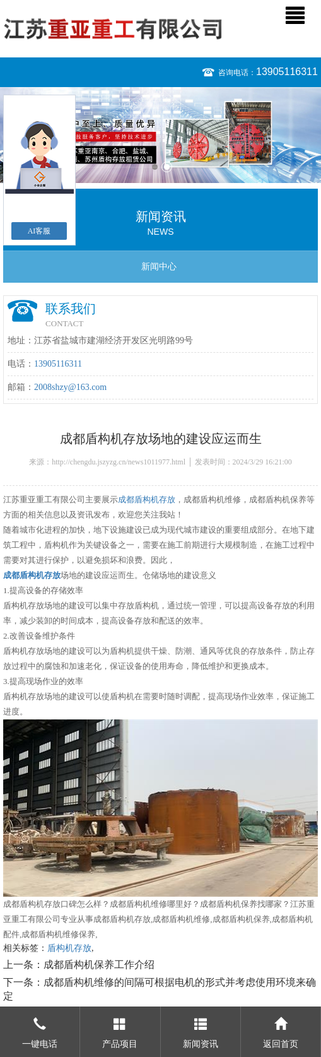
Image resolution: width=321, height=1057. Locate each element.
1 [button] (155, 167)
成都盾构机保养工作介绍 (99, 964)
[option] (160, 135)
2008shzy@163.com (70, 387)
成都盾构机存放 (146, 499)
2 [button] (167, 167)
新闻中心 (159, 266)
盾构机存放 (69, 948)
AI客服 (39, 231)
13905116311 (287, 71)
